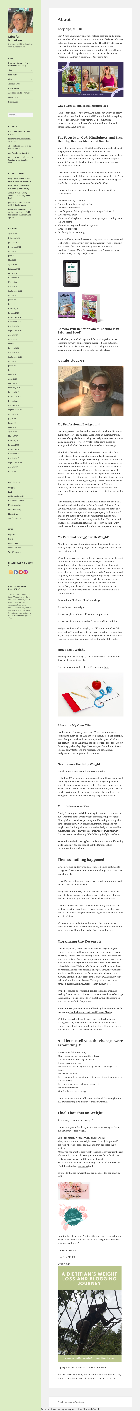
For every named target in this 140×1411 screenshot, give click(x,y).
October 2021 (13, 286)
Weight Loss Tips (15, 518)
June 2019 (12, 370)
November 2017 (14, 454)
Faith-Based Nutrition (17, 496)
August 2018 (13, 414)
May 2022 (12, 260)
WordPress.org (14, 552)
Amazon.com (15, 615)
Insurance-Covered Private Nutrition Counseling (19, 64)
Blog (10, 79)
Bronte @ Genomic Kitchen (19, 209)
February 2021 (14, 308)
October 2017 (13, 458)
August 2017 (13, 467)
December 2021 (14, 278)
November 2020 (14, 322)
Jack (10, 202)
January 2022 (13, 273)
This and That (14, 84)
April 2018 (12, 432)
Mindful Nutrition (15, 38)
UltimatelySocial (91, 1409)
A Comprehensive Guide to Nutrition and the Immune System (20, 215)
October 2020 (13, 326)
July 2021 (12, 300)
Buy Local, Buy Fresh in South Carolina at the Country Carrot (20, 160)
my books (97, 1158)
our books (83, 1166)
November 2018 (14, 401)
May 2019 (12, 374)
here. (106, 667)
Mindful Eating (14, 509)
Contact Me (13, 97)
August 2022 (13, 251)
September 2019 (15, 357)
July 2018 (12, 418)
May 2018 (12, 427)
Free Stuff (12, 75)
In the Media (13, 88)
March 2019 (13, 383)
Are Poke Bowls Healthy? (18, 153)
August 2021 (13, 295)
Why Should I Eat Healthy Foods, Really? (19, 195)
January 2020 (13, 348)
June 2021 (12, 304)
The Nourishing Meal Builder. (91, 519)
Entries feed (13, 543)
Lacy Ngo (12, 179)
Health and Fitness (16, 500)
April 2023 (12, 234)
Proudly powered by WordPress (71, 1402)
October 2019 (13, 352)
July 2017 (12, 471)
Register (11, 534)
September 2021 (15, 291)
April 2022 (12, 264)
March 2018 (13, 436)
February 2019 (14, 388)
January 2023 (13, 242)
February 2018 (14, 440)
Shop (10, 70)
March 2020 (13, 344)
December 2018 (14, 396)
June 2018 (12, 423)
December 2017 (14, 449)
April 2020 (12, 339)
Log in (10, 539)
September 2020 (15, 330)
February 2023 (14, 238)
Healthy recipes (14, 505)
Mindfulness (13, 514)
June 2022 (12, 256)
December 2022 (14, 247)
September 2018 (15, 410)
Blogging (11, 487)
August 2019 (13, 361)
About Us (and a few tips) (19, 93)
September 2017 (15, 462)
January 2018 (13, 445)
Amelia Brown (14, 193)
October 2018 (13, 405)
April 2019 (12, 379)
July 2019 (12, 366)
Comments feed (14, 547)
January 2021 (13, 313)
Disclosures (13, 102)
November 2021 (14, 282)
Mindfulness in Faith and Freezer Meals (90, 1012)
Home (10, 58)
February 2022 (14, 269)
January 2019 (13, 392)
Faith (10, 492)
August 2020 (13, 335)
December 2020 (14, 317)
